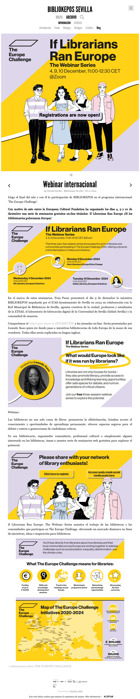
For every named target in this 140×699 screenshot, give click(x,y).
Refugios (78, 28)
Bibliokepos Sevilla (73, 191)
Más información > (93, 696)
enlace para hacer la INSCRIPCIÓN (51, 323)
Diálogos (67, 28)
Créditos (89, 28)
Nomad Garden (54, 191)
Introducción (45, 28)
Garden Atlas (76, 691)
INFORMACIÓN (64, 23)
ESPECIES (78, 23)
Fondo (57, 28)
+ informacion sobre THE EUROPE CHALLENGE (40, 666)
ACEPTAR (108, 696)
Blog (99, 28)
